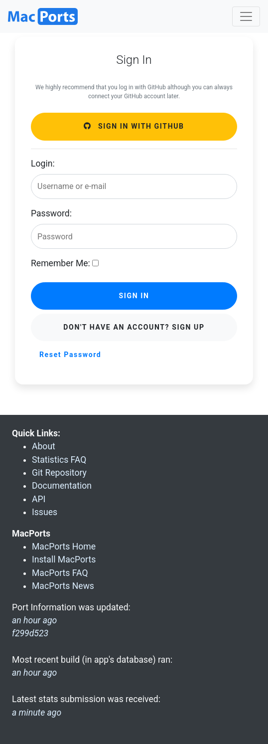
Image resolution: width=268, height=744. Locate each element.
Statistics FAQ (59, 460)
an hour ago (34, 673)
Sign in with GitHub (134, 126)
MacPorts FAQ (60, 573)
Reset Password (70, 355)
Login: (43, 164)
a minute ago (36, 713)
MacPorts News (63, 586)
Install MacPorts (64, 559)
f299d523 (30, 633)
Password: (51, 213)
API (38, 499)
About (43, 446)
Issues (44, 512)
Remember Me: (60, 263)
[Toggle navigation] (246, 16)
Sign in (134, 296)
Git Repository (59, 473)
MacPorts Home (64, 547)
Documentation (62, 486)
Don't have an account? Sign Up (133, 327)
